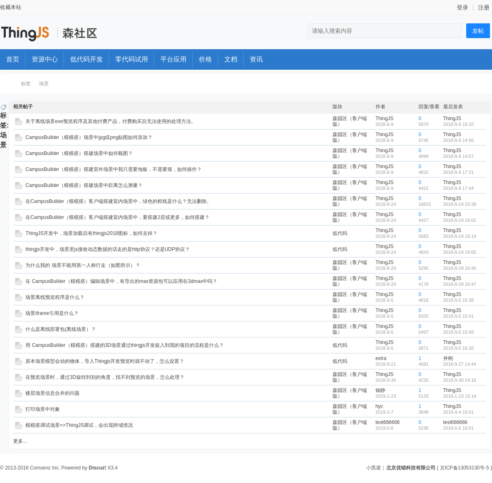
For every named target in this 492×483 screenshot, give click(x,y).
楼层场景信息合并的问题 (52, 393)
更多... (20, 441)
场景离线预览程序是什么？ (54, 297)
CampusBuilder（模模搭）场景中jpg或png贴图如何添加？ (89, 137)
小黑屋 (373, 468)
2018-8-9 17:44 (458, 188)
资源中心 (45, 59)
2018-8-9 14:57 (458, 156)
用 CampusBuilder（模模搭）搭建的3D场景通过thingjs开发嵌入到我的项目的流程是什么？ (124, 345)
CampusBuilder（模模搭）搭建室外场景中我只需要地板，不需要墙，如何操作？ (113, 169)
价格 (205, 59)
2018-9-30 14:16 (459, 380)
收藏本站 (10, 7)
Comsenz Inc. (45, 468)
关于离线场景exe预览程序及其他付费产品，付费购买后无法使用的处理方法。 (110, 121)
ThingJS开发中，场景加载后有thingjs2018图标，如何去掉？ (91, 233)
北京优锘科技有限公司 (410, 468)
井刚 (448, 358)
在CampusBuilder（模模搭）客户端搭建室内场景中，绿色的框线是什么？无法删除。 (118, 201)
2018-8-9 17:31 (458, 172)
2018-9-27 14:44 (459, 364)
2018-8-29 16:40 (459, 268)
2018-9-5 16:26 (458, 348)
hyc (379, 406)
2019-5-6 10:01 (458, 428)
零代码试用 (131, 59)
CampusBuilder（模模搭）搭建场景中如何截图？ (79, 153)
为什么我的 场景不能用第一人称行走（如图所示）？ (82, 265)
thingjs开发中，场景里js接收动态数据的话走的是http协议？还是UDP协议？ (107, 249)
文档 (230, 59)
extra (381, 358)
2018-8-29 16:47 (459, 284)
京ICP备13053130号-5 (464, 468)
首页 (12, 59)
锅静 (380, 390)
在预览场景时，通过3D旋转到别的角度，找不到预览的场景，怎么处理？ (104, 377)
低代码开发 (86, 59)
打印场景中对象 (42, 409)
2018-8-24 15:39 (459, 204)
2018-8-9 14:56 (458, 140)
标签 (26, 84)
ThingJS (385, 118)
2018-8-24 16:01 (459, 220)
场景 (44, 84)
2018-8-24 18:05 (459, 252)
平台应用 (173, 59)
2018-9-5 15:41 (458, 316)
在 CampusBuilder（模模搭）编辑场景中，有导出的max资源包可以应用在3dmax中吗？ (121, 281)
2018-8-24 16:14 (459, 236)
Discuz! (97, 468)
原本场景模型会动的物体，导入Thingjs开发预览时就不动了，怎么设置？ (104, 361)
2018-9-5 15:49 (458, 332)
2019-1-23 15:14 (459, 396)
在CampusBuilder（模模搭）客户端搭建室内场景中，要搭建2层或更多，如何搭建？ (117, 217)
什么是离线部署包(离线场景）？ (60, 329)
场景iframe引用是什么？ (51, 313)
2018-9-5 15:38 (458, 300)
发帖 (478, 30)
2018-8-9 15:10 (458, 124)
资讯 (256, 59)
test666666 (388, 422)
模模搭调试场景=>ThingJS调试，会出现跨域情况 (79, 425)
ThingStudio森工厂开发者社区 (9, 84)
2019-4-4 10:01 (458, 412)
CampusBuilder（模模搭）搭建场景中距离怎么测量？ (84, 185)
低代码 (340, 233)
